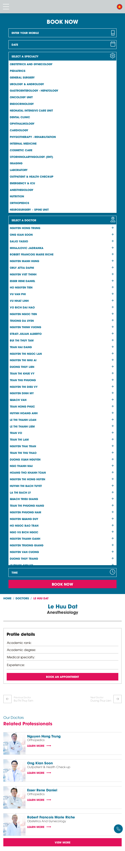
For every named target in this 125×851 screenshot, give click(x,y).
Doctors (22, 598)
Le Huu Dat (40, 598)
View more (62, 842)
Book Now (62, 583)
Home (7, 598)
